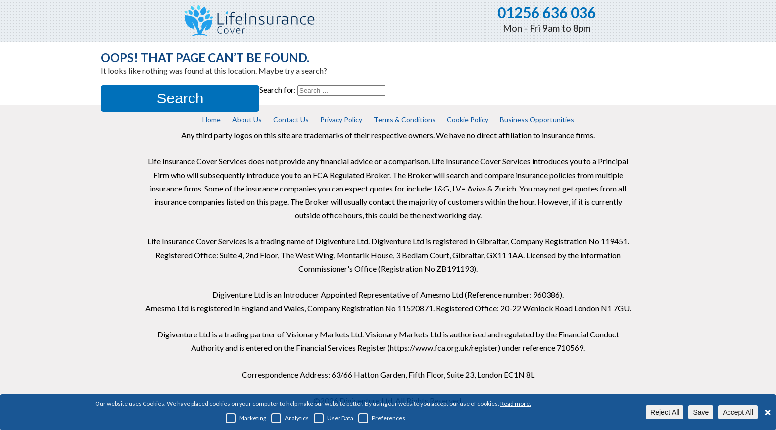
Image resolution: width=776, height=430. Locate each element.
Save (701, 412)
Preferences (381, 418)
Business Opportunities (537, 119)
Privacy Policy (341, 119)
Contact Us (291, 119)
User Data (333, 418)
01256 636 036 (546, 12)
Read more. (515, 403)
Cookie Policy (467, 119)
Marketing (246, 418)
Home (211, 119)
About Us (247, 119)
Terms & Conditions (405, 119)
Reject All (664, 412)
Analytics (290, 418)
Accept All (738, 412)
